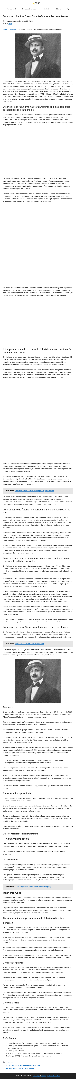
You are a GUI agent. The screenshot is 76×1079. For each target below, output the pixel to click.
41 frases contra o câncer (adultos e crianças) (23, 1065)
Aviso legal (36, 1076)
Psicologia (48, 9)
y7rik (10, 24)
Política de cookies (53, 1076)
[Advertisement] (38, 143)
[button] (68, 9)
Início (5, 30)
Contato (43, 1076)
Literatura (12, 30)
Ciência (60, 9)
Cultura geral (13, 9)
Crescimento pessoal (31, 9)
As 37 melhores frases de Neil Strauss (20, 1068)
